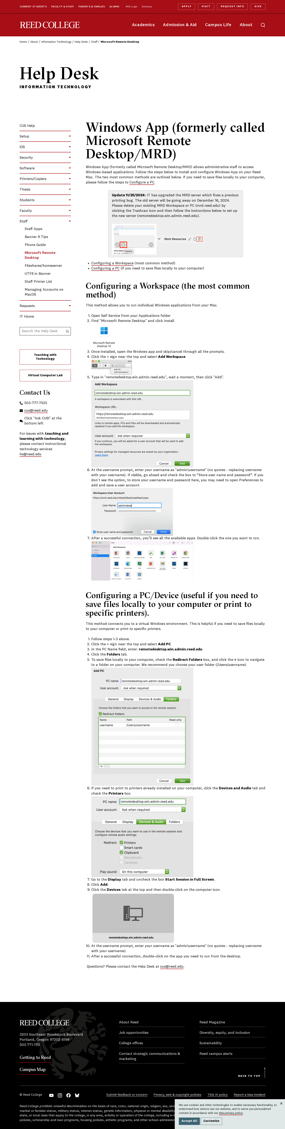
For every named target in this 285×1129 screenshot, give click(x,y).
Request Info (232, 6)
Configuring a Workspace (112, 263)
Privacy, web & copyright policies (177, 1095)
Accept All (189, 1121)
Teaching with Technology (45, 357)
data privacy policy (231, 1113)
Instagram (60, 1095)
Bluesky (77, 1095)
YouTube (51, 1095)
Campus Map (33, 1069)
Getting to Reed (35, 1057)
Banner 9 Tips (36, 237)
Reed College (50, 25)
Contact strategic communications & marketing (149, 1056)
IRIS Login (131, 7)
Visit (206, 6)
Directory (147, 7)
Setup (24, 136)
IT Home (27, 316)
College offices (131, 1043)
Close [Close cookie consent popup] (281, 1107)
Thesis (25, 189)
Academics (143, 25)
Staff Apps (33, 229)
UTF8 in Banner (38, 274)
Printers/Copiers (33, 179)
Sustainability (210, 1043)
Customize (211, 1121)
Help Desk (81, 41)
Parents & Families (91, 7)
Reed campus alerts (215, 1054)
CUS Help (27, 126)
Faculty (26, 211)
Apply (186, 6)
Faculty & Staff (62, 7)
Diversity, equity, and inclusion (224, 1033)
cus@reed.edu (172, 966)
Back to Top (249, 1076)
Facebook (68, 1095)
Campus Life (218, 25)
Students (27, 200)
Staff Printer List (38, 282)
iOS (22, 147)
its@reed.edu (30, 454)
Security (26, 158)
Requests (27, 306)
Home (23, 41)
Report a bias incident (249, 1095)
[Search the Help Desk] (67, 331)
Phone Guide (35, 245)
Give (258, 6)
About (246, 25)
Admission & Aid (180, 25)
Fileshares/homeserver (43, 266)
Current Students (33, 7)
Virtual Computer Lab (45, 375)
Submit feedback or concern (126, 1095)
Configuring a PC (105, 268)
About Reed (129, 1022)
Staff (94, 41)
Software (27, 168)
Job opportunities (133, 1033)
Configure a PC (141, 182)
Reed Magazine (212, 1022)
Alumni (114, 7)
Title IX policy (217, 1095)
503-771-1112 (30, 1045)
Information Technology (56, 41)
